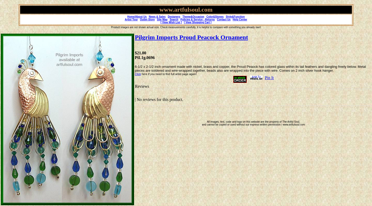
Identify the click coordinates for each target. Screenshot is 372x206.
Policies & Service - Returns (198, 19)
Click (138, 74)
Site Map (162, 19)
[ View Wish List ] (171, 22)
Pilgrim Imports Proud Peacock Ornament (191, 37)
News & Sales (157, 16)
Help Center (240, 19)
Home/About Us (137, 16)
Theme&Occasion (193, 16)
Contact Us (224, 19)
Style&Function (235, 16)
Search (174, 19)
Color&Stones (215, 16)
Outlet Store (147, 19)
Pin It (269, 78)
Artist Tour (131, 19)
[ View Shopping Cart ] (197, 22)
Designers (174, 16)
